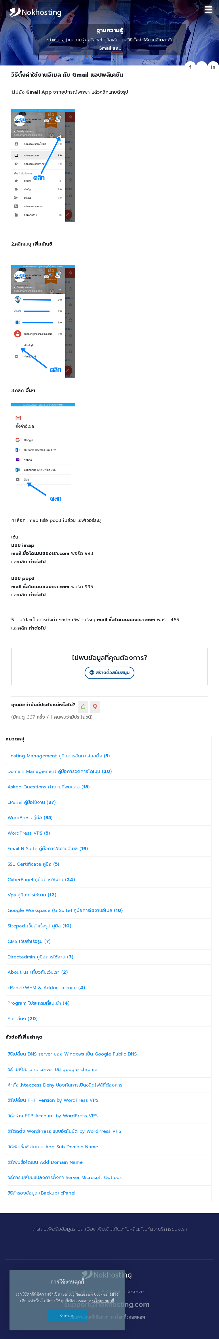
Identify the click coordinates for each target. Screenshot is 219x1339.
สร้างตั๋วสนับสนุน (109, 673)
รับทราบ (68, 1316)
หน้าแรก (54, 40)
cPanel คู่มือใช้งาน (104, 40)
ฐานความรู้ (74, 40)
